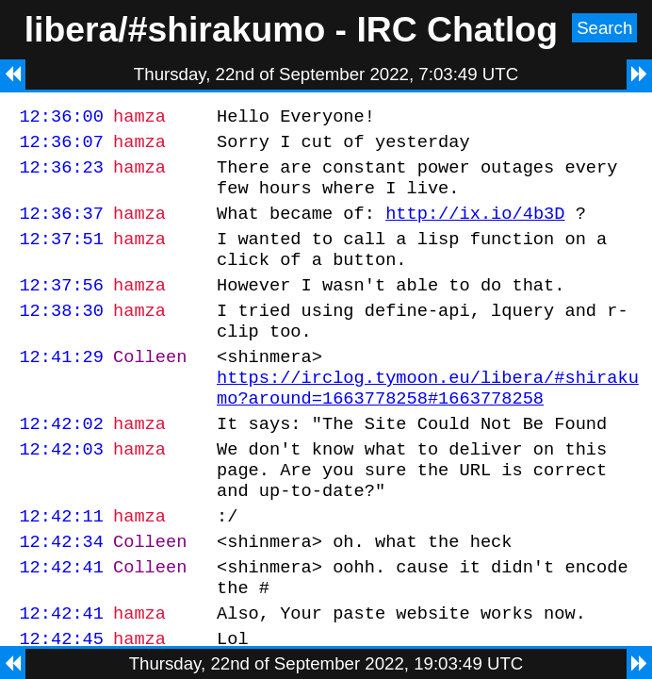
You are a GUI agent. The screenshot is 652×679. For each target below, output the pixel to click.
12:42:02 (61, 462)
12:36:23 (61, 175)
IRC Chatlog (457, 29)
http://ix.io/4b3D (474, 227)
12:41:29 (61, 387)
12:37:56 (61, 307)
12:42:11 (61, 566)
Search (604, 28)
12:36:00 (61, 118)
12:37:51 (61, 255)
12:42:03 (61, 491)
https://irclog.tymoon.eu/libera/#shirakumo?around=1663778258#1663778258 (428, 422)
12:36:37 (61, 227)
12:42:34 (61, 594)
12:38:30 (61, 335)
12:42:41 (61, 623)
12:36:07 (61, 146)
